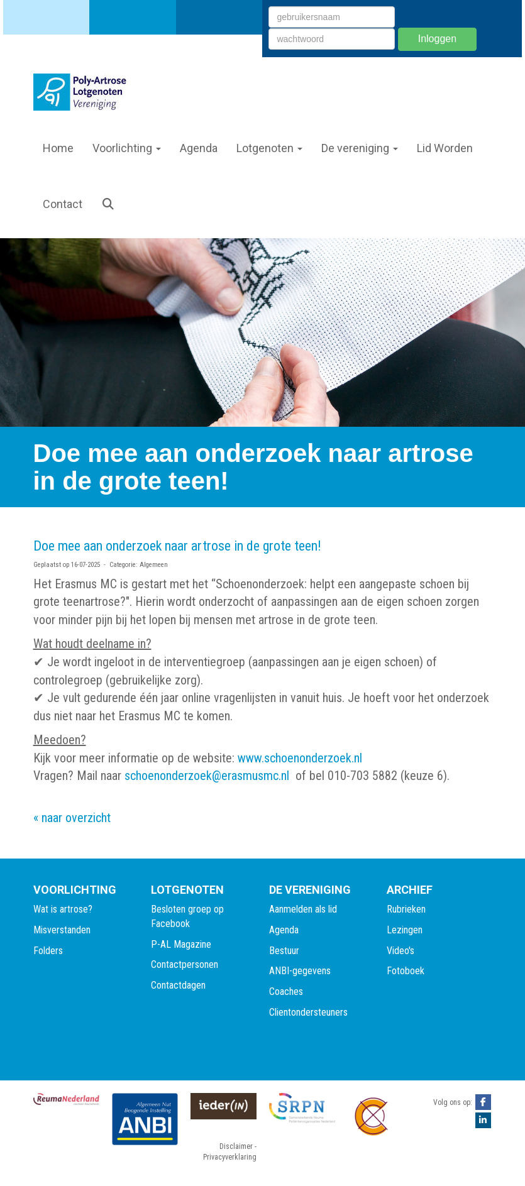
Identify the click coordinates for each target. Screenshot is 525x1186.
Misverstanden (62, 930)
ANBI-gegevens (300, 971)
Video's (400, 951)
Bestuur (284, 951)
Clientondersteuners (308, 1012)
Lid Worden (445, 148)
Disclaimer (236, 1146)
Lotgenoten (269, 148)
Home (58, 148)
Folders (48, 951)
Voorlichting (126, 148)
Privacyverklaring (230, 1157)
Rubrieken (406, 909)
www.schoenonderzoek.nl (300, 758)
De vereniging (359, 148)
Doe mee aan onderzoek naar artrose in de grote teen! (177, 546)
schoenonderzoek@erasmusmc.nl (206, 775)
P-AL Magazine (181, 944)
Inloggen (437, 38)
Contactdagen (178, 985)
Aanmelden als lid (303, 909)
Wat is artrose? (62, 909)
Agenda (199, 148)
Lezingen (405, 930)
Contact (62, 204)
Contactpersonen (184, 964)
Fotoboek (405, 971)
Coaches (286, 991)
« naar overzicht (72, 817)
